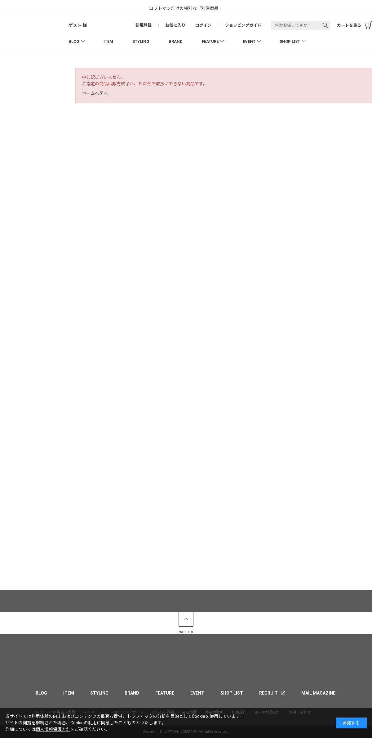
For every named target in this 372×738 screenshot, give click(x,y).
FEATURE (210, 41)
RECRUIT (268, 693)
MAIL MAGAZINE (318, 693)
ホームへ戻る (95, 93)
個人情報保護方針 (53, 729)
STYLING (140, 41)
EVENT (249, 41)
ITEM (108, 41)
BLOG (74, 41)
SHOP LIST (290, 41)
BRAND (176, 41)
